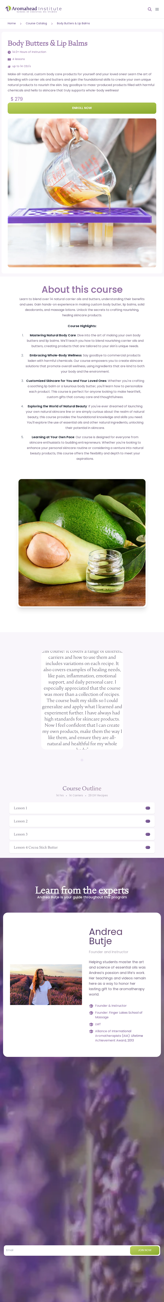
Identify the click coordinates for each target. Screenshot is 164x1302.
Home (12, 23)
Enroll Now (82, 108)
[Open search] (148, 9)
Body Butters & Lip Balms (73, 23)
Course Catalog (36, 23)
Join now (144, 1250)
